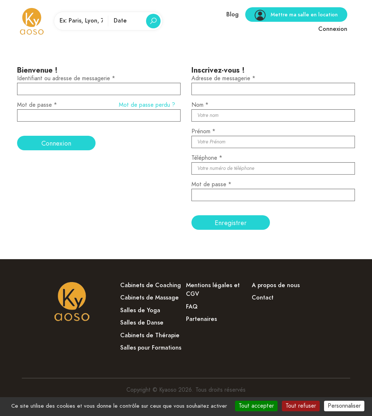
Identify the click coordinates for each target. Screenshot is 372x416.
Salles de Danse (141, 323)
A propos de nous (276, 285)
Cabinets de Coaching (150, 285)
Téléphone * (206, 158)
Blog (232, 15)
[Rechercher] (153, 21)
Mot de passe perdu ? (147, 105)
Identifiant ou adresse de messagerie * (66, 78)
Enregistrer (231, 222)
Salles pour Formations (150, 348)
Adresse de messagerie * (223, 78)
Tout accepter (256, 406)
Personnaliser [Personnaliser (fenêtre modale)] (344, 406)
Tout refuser (301, 406)
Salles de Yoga (140, 310)
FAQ (192, 307)
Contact (263, 298)
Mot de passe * (37, 105)
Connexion (332, 29)
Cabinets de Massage (149, 298)
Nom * (200, 105)
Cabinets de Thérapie (149, 335)
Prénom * (203, 131)
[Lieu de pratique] (81, 21)
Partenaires (201, 319)
